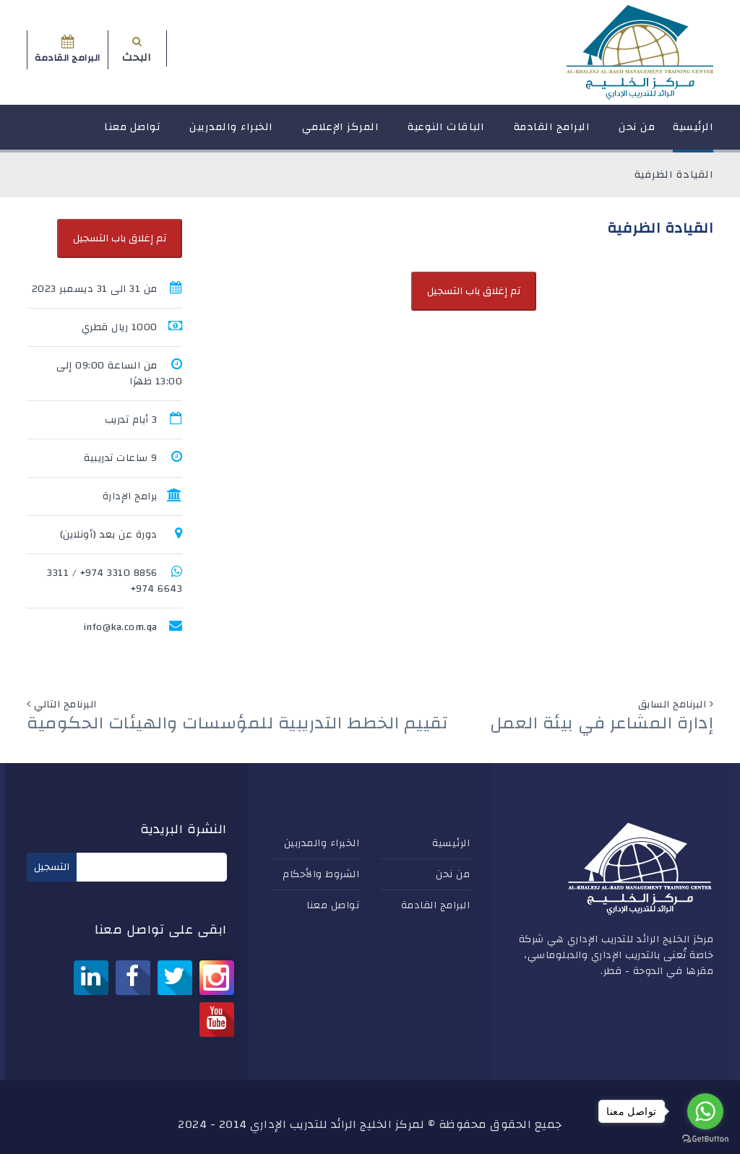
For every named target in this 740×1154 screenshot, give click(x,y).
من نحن (637, 133)
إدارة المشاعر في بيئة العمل (602, 723)
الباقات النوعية (446, 133)
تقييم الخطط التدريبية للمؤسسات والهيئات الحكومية (237, 723)
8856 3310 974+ (119, 573)
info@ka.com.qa (120, 627)
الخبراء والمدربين (231, 133)
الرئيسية (693, 133)
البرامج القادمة (552, 133)
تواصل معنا (132, 133)
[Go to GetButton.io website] (705, 1139)
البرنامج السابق (672, 704)
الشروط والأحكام (321, 874)
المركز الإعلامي (340, 133)
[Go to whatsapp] (705, 1111)
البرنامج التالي (65, 704)
